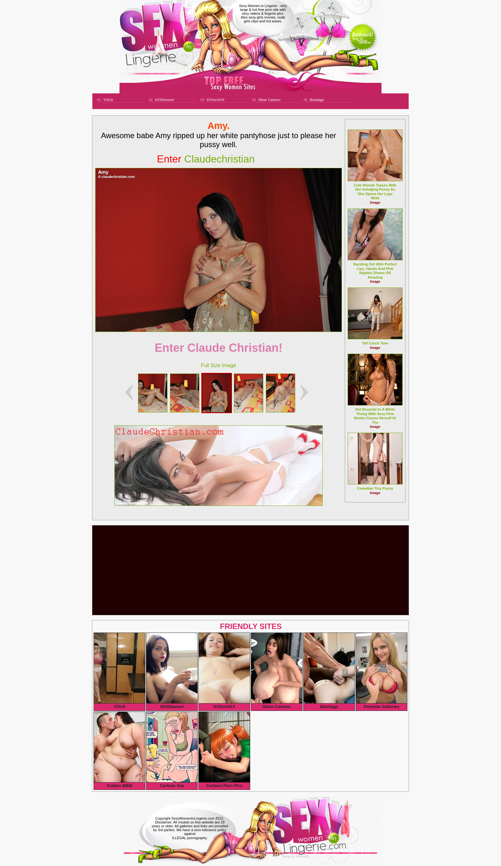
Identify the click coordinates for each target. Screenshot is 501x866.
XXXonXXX (215, 100)
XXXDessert (164, 100)
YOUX (108, 100)
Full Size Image (218, 365)
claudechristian (206, 159)
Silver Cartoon (269, 100)
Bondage (317, 100)
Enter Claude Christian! (218, 347)
